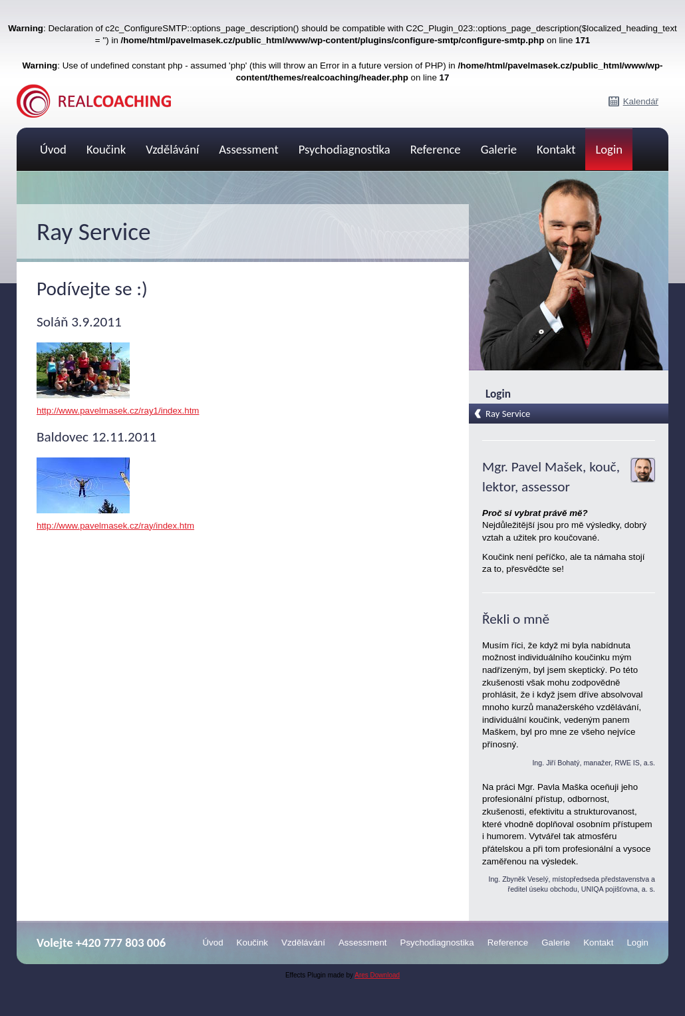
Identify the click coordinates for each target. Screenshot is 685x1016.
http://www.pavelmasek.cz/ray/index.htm (115, 526)
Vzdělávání (172, 149)
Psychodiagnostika (344, 149)
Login (608, 149)
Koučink (106, 149)
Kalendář (640, 101)
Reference (435, 149)
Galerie (499, 149)
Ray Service (507, 414)
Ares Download (377, 975)
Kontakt (556, 149)
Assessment (248, 149)
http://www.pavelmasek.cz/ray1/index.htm (118, 411)
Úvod (53, 149)
